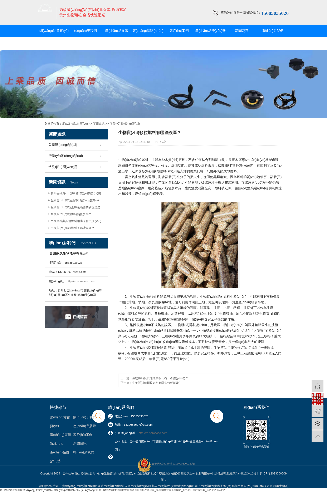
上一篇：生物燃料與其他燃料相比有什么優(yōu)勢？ (155, 378)
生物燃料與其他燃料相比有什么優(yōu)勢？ (78, 221)
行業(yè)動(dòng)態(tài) (124, 123)
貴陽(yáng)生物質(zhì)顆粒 (79, 486)
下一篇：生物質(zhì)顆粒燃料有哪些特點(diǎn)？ (151, 382)
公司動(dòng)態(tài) (62, 145)
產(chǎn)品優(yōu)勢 (210, 31)
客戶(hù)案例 (179, 31)
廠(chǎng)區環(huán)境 (148, 37)
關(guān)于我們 (85, 31)
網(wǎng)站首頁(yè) (54, 31)
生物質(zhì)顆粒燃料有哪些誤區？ (72, 228)
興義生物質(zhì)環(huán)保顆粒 (252, 486)
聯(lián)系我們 (273, 31)
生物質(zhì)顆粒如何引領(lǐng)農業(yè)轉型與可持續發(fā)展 (78, 200)
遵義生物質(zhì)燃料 (111, 486)
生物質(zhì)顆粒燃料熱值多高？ (71, 214)
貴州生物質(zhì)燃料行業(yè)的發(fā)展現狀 (78, 193)
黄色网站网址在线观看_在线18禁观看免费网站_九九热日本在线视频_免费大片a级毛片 (177, 490)
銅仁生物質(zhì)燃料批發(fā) (213, 486)
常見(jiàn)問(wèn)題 (63, 167)
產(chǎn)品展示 (116, 31)
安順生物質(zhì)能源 (138, 486)
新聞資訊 (241, 31)
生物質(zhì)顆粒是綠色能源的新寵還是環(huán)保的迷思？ (78, 207)
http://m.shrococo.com (81, 281)
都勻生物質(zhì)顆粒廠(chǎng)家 (173, 486)
